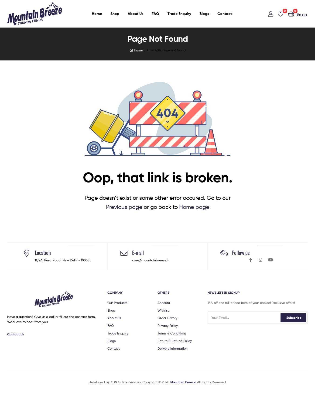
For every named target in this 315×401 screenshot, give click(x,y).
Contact (224, 13)
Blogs (204, 13)
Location (43, 253)
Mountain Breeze (182, 382)
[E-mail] (123, 253)
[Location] (26, 253)
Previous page (124, 207)
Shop (114, 13)
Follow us (241, 253)
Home (97, 13)
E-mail (138, 253)
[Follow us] (223, 253)
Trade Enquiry (179, 13)
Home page (194, 207)
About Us (135, 13)
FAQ (155, 13)
